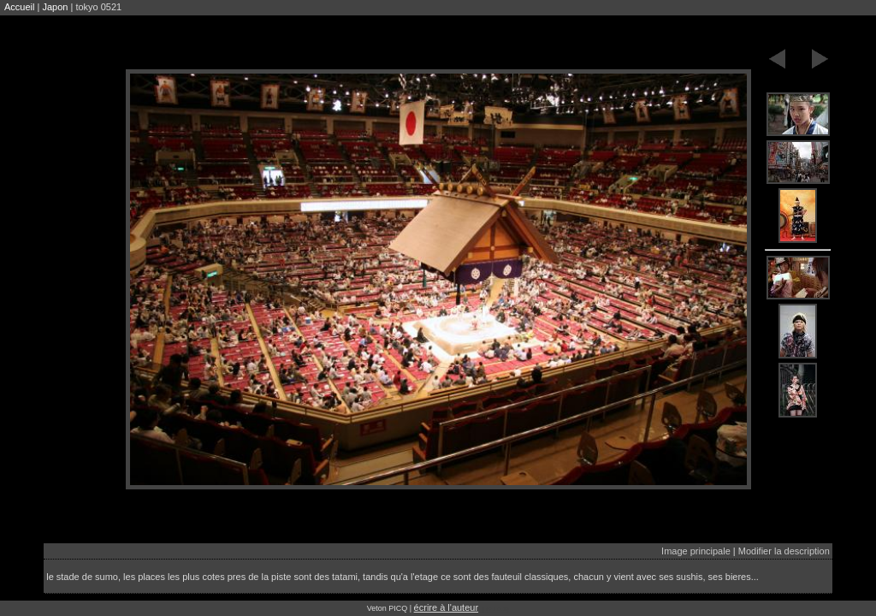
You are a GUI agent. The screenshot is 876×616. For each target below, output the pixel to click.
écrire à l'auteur (446, 607)
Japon (55, 7)
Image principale (696, 551)
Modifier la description (784, 551)
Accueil (19, 7)
